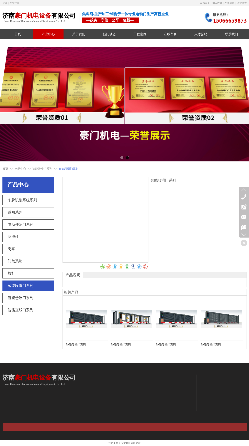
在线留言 (229, 3)
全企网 (125, 443)
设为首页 (205, 3)
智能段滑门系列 (42, 168)
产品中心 (21, 168)
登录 (4, 3)
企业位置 (242, 3)
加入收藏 (217, 3)
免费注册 (15, 3)
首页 (5, 168)
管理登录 (135, 443)
